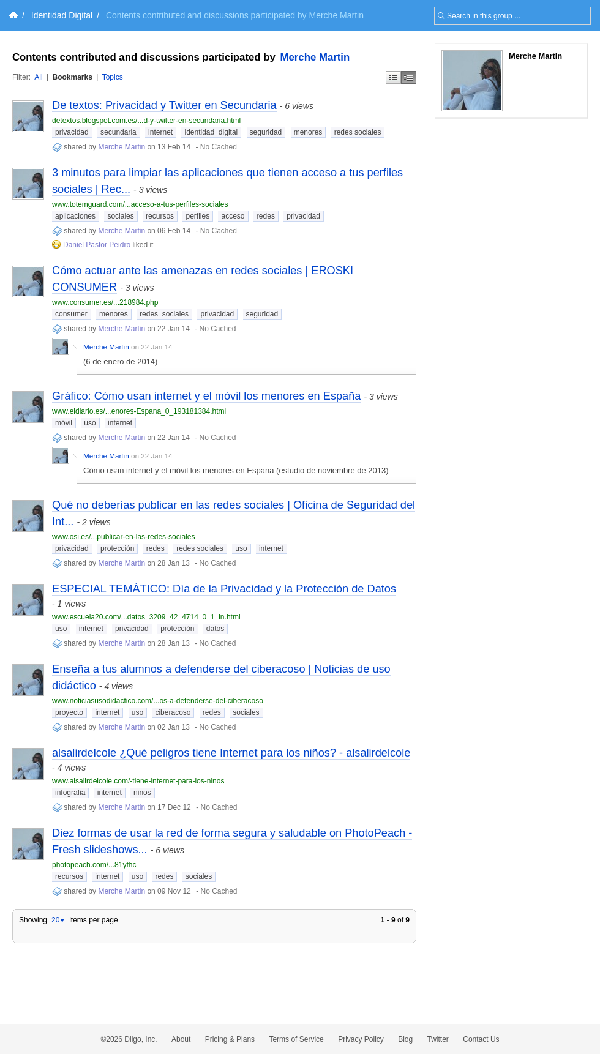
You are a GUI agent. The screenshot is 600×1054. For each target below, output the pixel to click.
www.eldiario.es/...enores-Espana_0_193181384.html (139, 411)
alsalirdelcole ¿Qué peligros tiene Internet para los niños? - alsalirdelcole (231, 753)
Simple (393, 77)
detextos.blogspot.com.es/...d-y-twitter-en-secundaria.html (146, 120)
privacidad (72, 132)
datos (215, 628)
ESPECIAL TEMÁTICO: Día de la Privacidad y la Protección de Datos (224, 589)
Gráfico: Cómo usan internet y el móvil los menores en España (206, 396)
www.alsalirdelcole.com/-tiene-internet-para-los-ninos (138, 781)
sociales (120, 216)
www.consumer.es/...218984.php (105, 302)
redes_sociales (164, 314)
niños (142, 792)
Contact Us (481, 1039)
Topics (112, 77)
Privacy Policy (361, 1039)
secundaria (118, 132)
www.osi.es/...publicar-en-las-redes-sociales (123, 537)
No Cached (218, 147)
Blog (405, 1039)
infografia (70, 792)
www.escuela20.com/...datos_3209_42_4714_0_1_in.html (146, 617)
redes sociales (357, 132)
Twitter (438, 1039)
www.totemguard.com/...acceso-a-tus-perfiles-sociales (140, 204)
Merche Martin (315, 57)
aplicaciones (75, 216)
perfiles (197, 216)
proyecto (69, 712)
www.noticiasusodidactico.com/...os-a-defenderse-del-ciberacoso (157, 701)
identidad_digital (211, 132)
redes (266, 216)
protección (117, 548)
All (38, 77)
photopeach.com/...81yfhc (94, 865)
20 (58, 920)
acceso (232, 216)
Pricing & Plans (230, 1039)
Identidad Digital (61, 15)
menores (308, 132)
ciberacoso (172, 712)
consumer (71, 314)
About (180, 1039)
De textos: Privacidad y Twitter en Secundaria (164, 105)
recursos (160, 216)
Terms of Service (296, 1039)
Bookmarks (72, 77)
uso (90, 423)
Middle (408, 77)
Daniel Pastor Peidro (97, 245)
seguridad (266, 132)
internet (160, 132)
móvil (63, 423)
